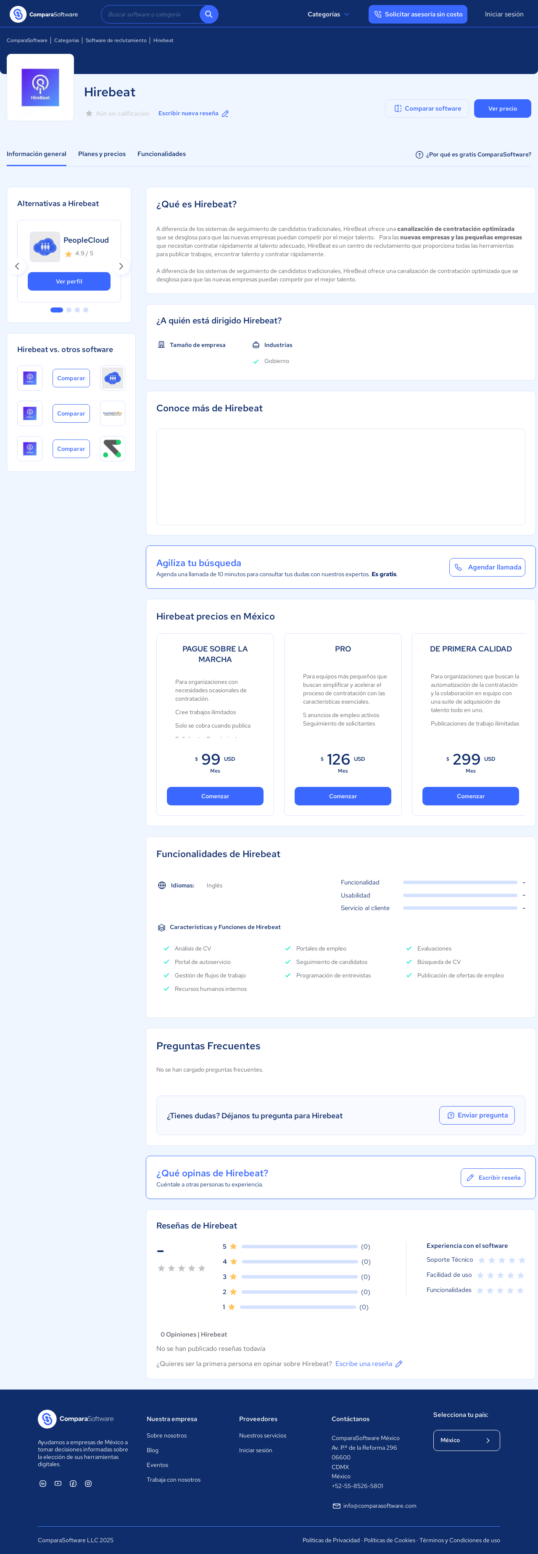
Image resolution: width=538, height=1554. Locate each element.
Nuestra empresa (172, 1419)
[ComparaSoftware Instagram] (88, 1483)
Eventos (157, 1465)
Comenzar (215, 796)
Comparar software (427, 108)
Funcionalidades (161, 154)
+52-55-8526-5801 (357, 1486)
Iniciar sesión (504, 14)
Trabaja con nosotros (173, 1479)
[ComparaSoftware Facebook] (73, 1483)
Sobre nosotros (167, 1435)
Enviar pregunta (477, 1115)
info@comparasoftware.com (374, 1506)
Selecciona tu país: (460, 1415)
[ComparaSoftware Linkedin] (43, 1483)
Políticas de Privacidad (331, 1540)
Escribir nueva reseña (194, 114)
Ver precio (502, 108)
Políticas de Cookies (389, 1540)
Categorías (330, 14)
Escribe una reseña (369, 1364)
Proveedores (258, 1419)
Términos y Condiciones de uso (459, 1540)
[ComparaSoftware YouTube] (58, 1483)
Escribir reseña (493, 1178)
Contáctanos (350, 1419)
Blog (152, 1450)
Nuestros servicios (262, 1435)
